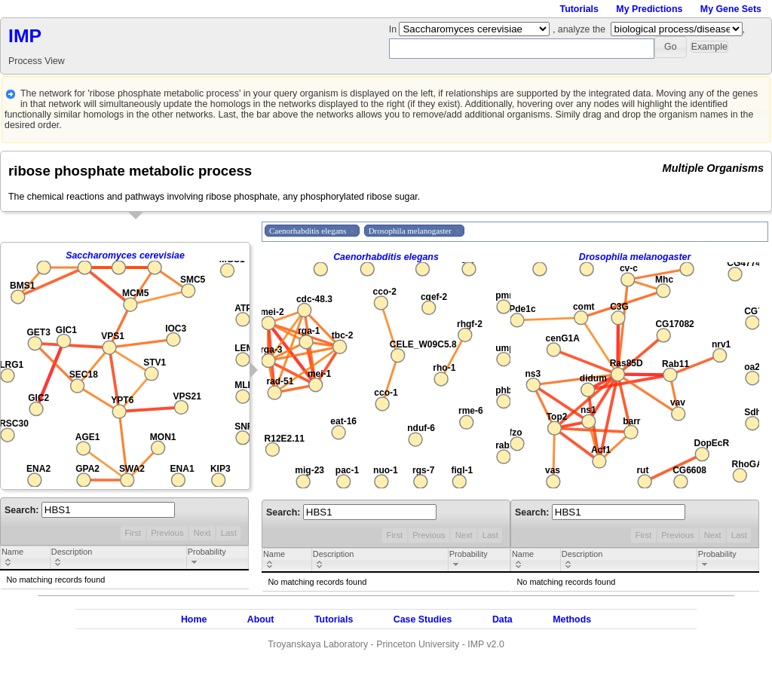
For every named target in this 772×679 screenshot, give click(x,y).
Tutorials (579, 9)
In (394, 29)
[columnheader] (26, 558)
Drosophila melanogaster (635, 257)
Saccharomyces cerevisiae (125, 255)
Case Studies (423, 619)
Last (229, 532)
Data (502, 619)
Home (194, 619)
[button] (670, 47)
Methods (572, 619)
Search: (90, 510)
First (132, 532)
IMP (24, 36)
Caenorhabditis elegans (386, 257)
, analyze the (579, 29)
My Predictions (649, 9)
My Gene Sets (730, 9)
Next (202, 532)
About (260, 619)
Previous (167, 532)
